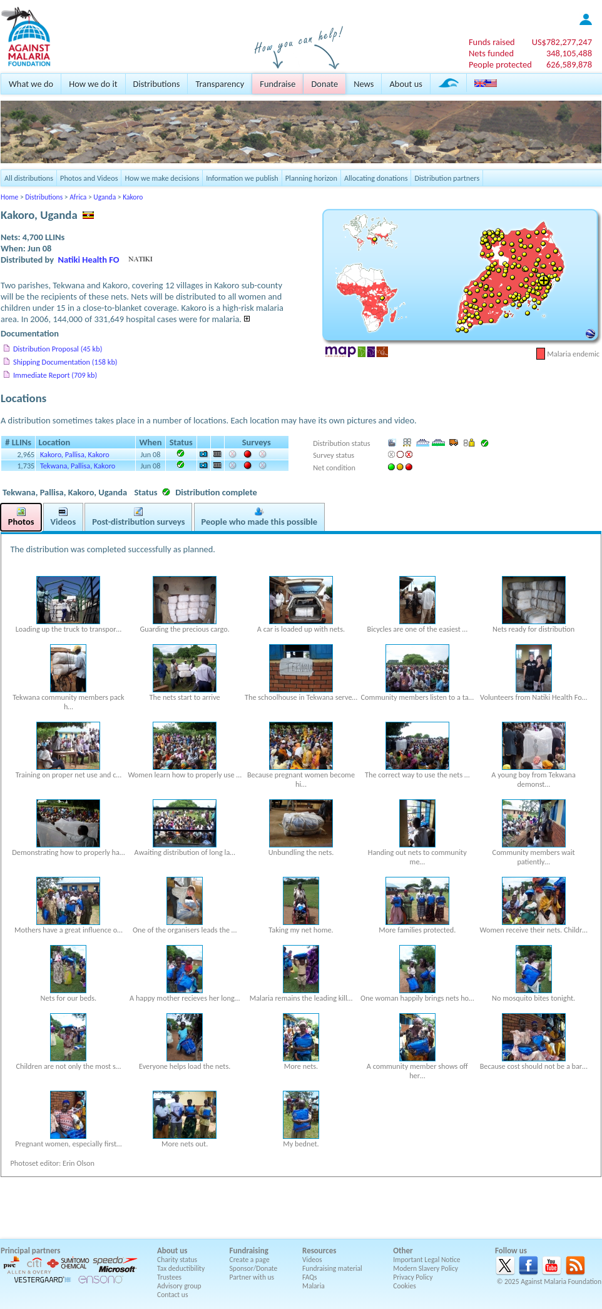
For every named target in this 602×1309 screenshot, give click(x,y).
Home (9, 197)
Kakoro (133, 197)
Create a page (250, 1259)
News (364, 83)
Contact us (172, 1294)
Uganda (104, 197)
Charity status (177, 1259)
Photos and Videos (89, 178)
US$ (562, 42)
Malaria (313, 1285)
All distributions (28, 178)
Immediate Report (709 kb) (55, 375)
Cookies (404, 1285)
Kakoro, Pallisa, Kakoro (75, 454)
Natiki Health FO (89, 259)
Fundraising (249, 1250)
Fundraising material (332, 1268)
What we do (31, 83)
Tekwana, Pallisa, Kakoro (77, 465)
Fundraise (277, 83)
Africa (77, 197)
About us (405, 83)
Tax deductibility (181, 1268)
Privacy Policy (412, 1277)
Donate (324, 83)
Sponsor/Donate (254, 1268)
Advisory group (179, 1285)
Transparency (219, 83)
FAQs (309, 1277)
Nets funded (491, 53)
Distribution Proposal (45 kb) (57, 348)
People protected (500, 64)
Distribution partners (446, 178)
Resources (319, 1250)
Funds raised (492, 42)
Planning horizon (311, 178)
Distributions (156, 83)
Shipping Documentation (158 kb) (65, 361)
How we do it (93, 83)
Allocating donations (376, 178)
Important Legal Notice (426, 1259)
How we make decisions (162, 178)
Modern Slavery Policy (425, 1268)
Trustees (169, 1277)
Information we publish (242, 178)
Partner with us (252, 1277)
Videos (312, 1259)
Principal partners (30, 1250)
